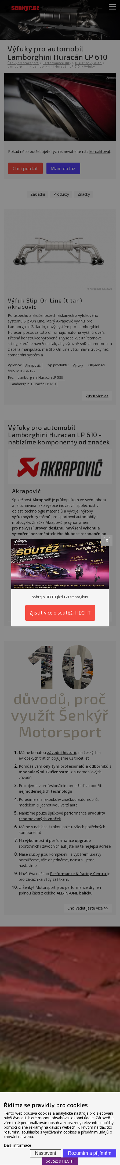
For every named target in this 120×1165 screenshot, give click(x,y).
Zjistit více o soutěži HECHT (60, 612)
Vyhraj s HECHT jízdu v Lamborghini (60, 597)
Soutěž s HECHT (60, 1161)
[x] (107, 539)
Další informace (17, 1145)
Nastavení (45, 1153)
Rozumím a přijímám (89, 1153)
